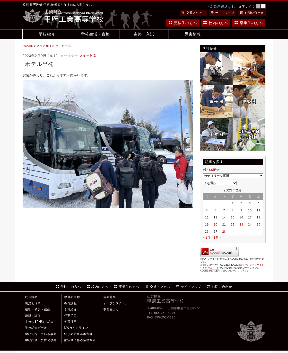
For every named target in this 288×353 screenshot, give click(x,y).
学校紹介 (47, 34)
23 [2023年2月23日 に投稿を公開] (241, 224)
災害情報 (192, 34)
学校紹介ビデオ (36, 327)
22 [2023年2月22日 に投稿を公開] (233, 224)
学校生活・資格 (95, 34)
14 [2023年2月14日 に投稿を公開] (224, 217)
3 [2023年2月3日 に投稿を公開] (250, 203)
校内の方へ (215, 23)
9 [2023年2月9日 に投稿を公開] (241, 210)
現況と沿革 (33, 303)
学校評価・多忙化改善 (41, 340)
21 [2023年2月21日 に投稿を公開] (224, 224)
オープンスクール (116, 303)
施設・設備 (33, 315)
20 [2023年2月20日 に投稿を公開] (215, 224)
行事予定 (70, 315)
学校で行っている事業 (41, 334)
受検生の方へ (183, 23)
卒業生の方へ (249, 23)
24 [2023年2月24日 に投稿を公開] (250, 224)
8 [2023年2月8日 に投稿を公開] (233, 210)
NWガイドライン (76, 327)
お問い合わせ (252, 13)
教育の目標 (72, 297)
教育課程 (70, 303)
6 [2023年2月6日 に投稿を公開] (216, 210)
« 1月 (207, 237)
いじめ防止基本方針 (78, 334)
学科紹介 (70, 309)
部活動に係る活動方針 (80, 340)
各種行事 (70, 321)
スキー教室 (87, 56)
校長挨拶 (31, 297)
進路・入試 (144, 34)
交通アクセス (193, 13)
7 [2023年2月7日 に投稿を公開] (224, 210)
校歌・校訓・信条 (37, 309)
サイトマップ (222, 13)
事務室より (111, 309)
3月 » (218, 237)
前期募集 (109, 297)
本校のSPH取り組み (39, 321)
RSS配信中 (213, 170)
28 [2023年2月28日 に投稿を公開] (224, 231)
